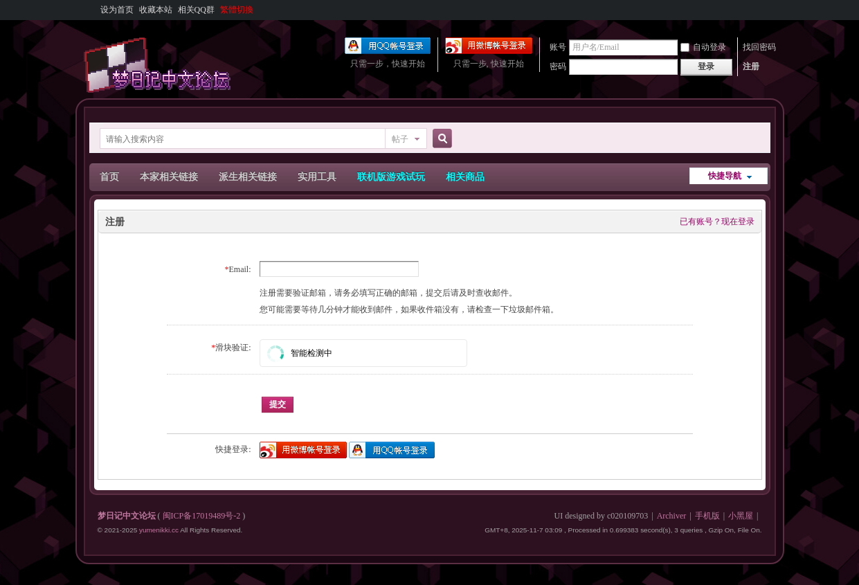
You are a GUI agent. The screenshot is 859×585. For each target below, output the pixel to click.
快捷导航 (724, 176)
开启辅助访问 (758, 9)
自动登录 (703, 47)
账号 (558, 47)
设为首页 (117, 10)
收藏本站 (155, 10)
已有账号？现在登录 (717, 221)
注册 (751, 66)
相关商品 (465, 177)
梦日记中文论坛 (127, 516)
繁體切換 (236, 10)
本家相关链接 (169, 177)
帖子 (400, 139)
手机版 (707, 516)
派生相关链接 (248, 177)
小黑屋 (740, 516)
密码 (558, 66)
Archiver (672, 516)
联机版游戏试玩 (391, 177)
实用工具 (317, 177)
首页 (109, 177)
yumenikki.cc (159, 530)
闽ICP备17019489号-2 (202, 516)
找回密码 (759, 47)
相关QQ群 (196, 10)
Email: (240, 269)
